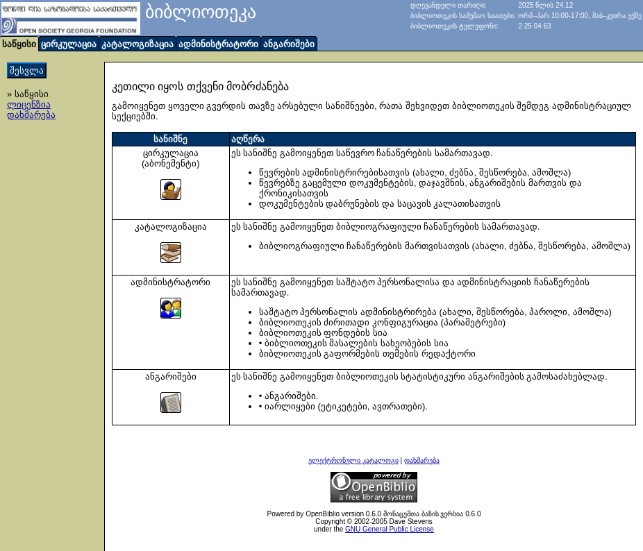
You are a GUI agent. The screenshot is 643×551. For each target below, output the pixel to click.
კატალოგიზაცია (137, 44)
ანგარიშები (289, 44)
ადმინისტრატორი (218, 44)
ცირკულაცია (69, 44)
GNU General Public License (389, 529)
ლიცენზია (29, 104)
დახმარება (31, 115)
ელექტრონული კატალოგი (353, 460)
